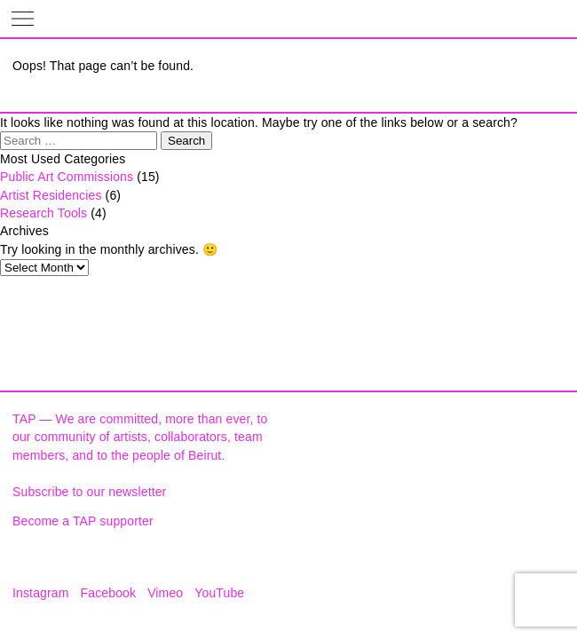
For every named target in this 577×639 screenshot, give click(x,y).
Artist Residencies (51, 195)
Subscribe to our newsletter (89, 492)
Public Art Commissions (66, 177)
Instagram (40, 593)
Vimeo (165, 593)
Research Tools (43, 213)
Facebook (109, 593)
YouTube (219, 593)
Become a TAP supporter (83, 521)
